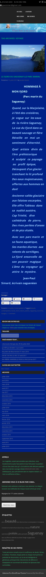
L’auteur (28, 11)
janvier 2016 (6, 423)
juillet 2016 (5, 408)
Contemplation (19, 308)
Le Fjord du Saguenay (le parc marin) (20, 76)
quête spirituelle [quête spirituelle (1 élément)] (22, 534)
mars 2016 (5, 415)
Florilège (20, 21)
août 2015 (5, 442)
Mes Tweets (5, 369)
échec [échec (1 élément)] (33, 537)
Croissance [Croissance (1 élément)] (40, 522)
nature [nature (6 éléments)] (35, 527)
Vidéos (12, 328)
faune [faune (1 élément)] (16, 528)
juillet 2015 (5, 446)
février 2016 (6, 419)
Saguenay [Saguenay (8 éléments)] (35, 533)
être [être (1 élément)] (12, 540)
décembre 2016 (7, 396)
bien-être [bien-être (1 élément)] (19, 522)
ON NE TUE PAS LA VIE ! (9, 355)
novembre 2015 (7, 431)
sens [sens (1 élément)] (3, 537)
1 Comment (11, 313)
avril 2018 (5, 380)
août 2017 (5, 388)
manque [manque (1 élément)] (27, 528)
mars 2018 (5, 384)
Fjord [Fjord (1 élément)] (19, 528)
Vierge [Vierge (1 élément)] (24, 537)
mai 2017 (5, 392)
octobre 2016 (6, 404)
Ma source (31, 16)
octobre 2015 (6, 435)
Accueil (19, 11)
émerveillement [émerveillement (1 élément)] (6, 540)
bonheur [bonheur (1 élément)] (25, 522)
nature (22, 311)
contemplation (6, 311)
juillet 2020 (5, 377)
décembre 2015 (7, 427)
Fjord (17, 311)
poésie (27, 311)
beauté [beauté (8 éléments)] (10, 521)
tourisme (40, 311)
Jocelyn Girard (24, 80)
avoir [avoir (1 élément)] (3, 522)
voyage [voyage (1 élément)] (29, 537)
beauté (33, 308)
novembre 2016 (7, 400)
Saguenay (33, 311)
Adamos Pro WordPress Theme (14, 573)
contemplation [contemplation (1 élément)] (32, 522)
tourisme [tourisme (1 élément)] (19, 537)
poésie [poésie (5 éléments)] (12, 533)
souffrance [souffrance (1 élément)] (8, 537)
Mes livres (20, 16)
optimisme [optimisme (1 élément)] (5, 534)
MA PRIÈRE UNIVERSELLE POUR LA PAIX (15, 359)
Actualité (10, 308)
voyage (3, 313)
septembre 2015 (7, 439)
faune (13, 311)
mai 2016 (5, 411)
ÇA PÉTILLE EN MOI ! (8, 348)
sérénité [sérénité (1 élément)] (14, 537)
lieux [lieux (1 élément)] (22, 528)
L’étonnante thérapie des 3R (11, 344)
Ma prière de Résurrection (10, 352)
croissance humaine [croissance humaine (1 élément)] (8, 528)
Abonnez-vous (8, 505)
